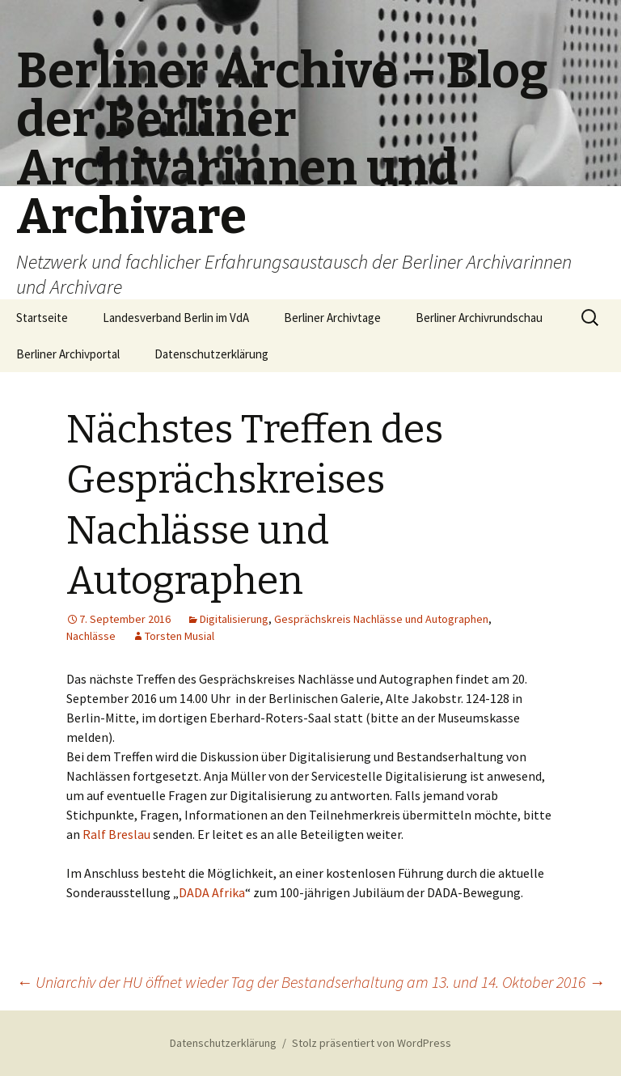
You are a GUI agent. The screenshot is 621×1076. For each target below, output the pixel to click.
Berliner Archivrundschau (479, 317)
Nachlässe (91, 636)
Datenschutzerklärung (211, 354)
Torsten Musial (179, 636)
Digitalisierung (234, 619)
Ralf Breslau (117, 834)
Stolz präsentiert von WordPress (371, 1043)
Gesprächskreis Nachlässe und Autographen (381, 619)
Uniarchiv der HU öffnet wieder (122, 982)
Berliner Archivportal (68, 354)
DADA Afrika (212, 892)
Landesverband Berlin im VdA (176, 317)
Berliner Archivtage (332, 317)
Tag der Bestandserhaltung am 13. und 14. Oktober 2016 (417, 982)
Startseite (42, 317)
